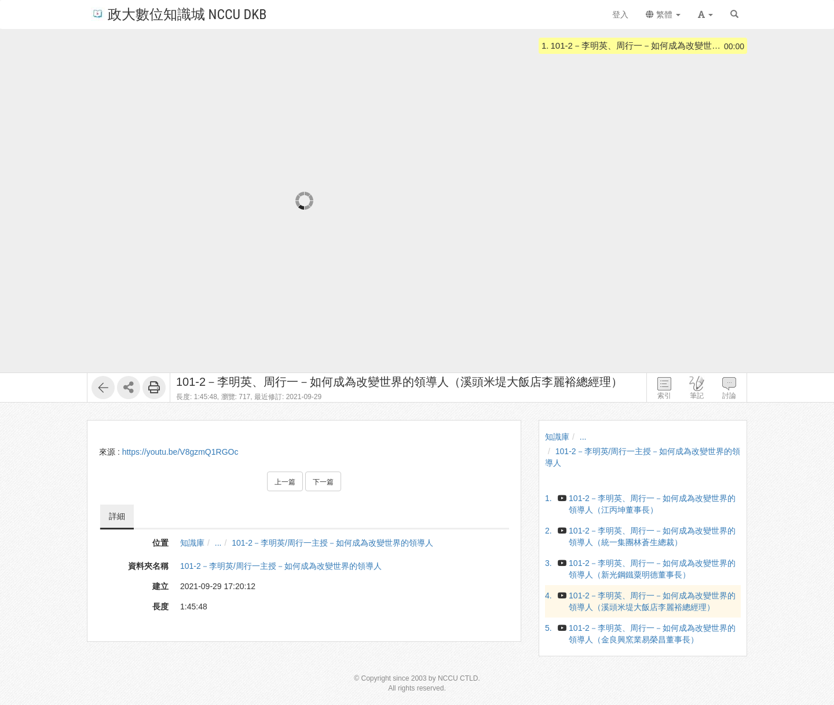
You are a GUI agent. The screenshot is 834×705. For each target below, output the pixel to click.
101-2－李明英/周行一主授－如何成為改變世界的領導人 (332, 542)
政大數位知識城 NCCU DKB (178, 13)
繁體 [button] (663, 14)
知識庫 (192, 542)
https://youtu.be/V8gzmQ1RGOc (180, 451)
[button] (705, 14)
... (218, 542)
